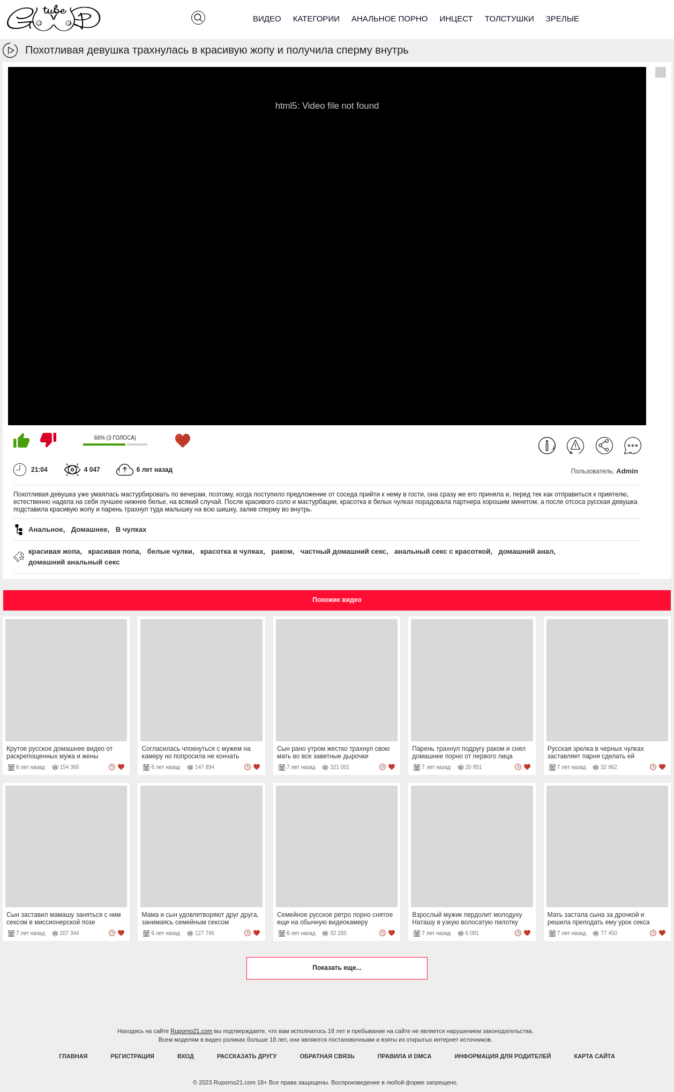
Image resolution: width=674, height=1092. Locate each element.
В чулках (131, 529)
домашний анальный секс (74, 562)
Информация (547, 445)
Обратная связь (327, 1056)
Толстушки (509, 18)
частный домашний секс (343, 551)
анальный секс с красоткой (442, 551)
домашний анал (525, 551)
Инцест (456, 18)
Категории (316, 18)
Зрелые (562, 18)
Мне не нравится (48, 440)
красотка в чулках (231, 551)
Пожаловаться (575, 445)
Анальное (45, 529)
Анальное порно (389, 18)
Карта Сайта (594, 1056)
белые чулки (169, 551)
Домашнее (89, 529)
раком (281, 551)
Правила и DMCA (405, 1056)
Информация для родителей (503, 1056)
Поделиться (604, 445)
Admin (627, 471)
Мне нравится (21, 440)
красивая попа (113, 551)
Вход (185, 1056)
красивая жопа (54, 551)
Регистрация (132, 1056)
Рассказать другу (247, 1056)
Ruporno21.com (191, 1031)
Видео (267, 18)
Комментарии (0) (632, 445)
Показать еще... (336, 967)
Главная (73, 1056)
